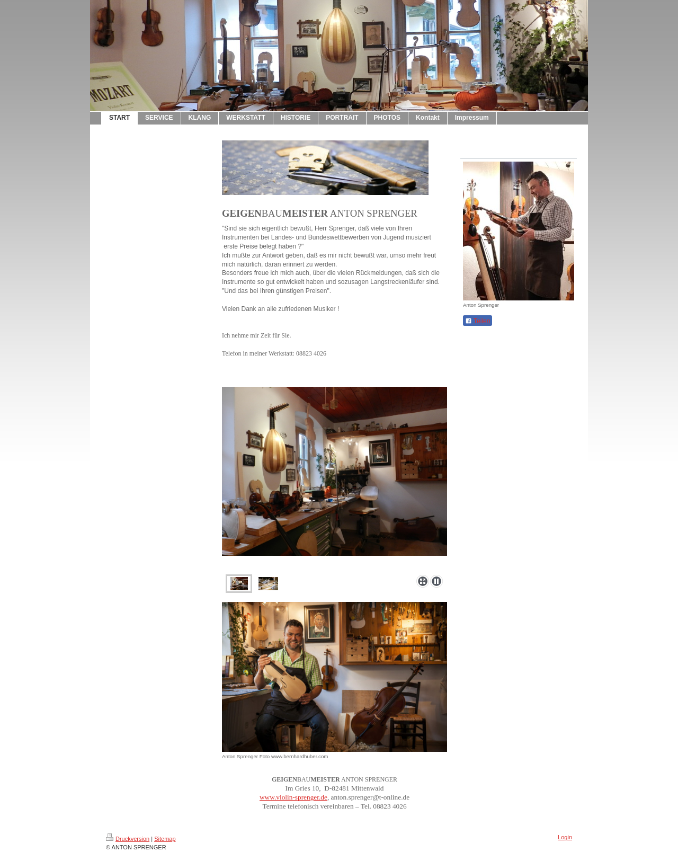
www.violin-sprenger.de (293, 797)
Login (565, 837)
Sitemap (164, 839)
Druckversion (127, 839)
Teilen (477, 321)
